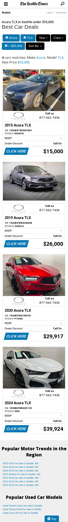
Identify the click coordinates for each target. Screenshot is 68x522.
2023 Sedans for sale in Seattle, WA (21, 474)
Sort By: (35, 46)
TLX (28, 38)
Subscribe (61, 12)
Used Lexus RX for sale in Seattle (20, 513)
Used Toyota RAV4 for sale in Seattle (22, 509)
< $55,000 (13, 46)
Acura (11, 38)
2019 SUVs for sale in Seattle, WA (21, 485)
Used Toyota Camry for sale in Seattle (22, 505)
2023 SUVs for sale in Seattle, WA (21, 470)
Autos (6, 12)
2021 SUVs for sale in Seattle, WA (21, 481)
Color (58, 38)
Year (43, 38)
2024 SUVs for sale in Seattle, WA (21, 467)
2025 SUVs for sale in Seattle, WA (21, 463)
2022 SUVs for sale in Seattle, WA (21, 477)
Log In (49, 12)
